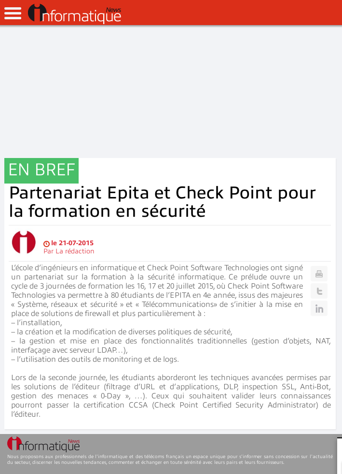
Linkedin (319, 308)
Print (319, 273)
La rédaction (75, 251)
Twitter (319, 291)
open (12, 13)
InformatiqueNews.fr (74, 14)
